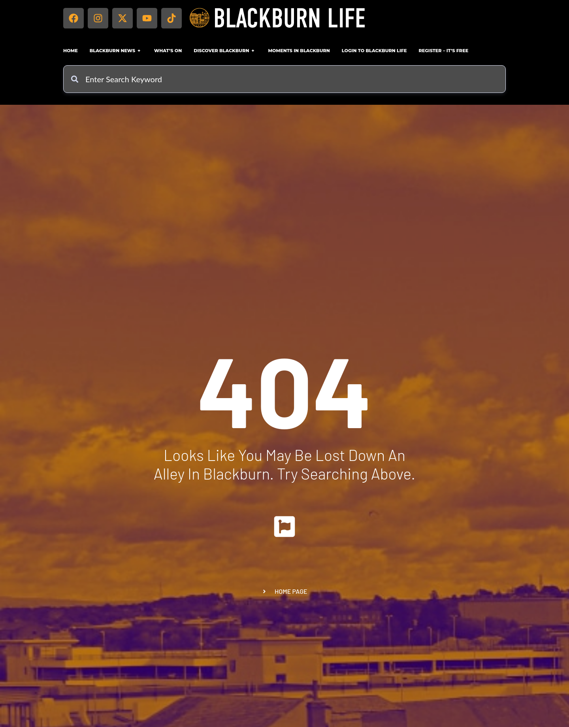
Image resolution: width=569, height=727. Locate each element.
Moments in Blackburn (299, 50)
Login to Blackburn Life (374, 50)
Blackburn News (116, 50)
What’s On (168, 50)
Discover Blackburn (225, 50)
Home (70, 50)
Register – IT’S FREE (443, 50)
